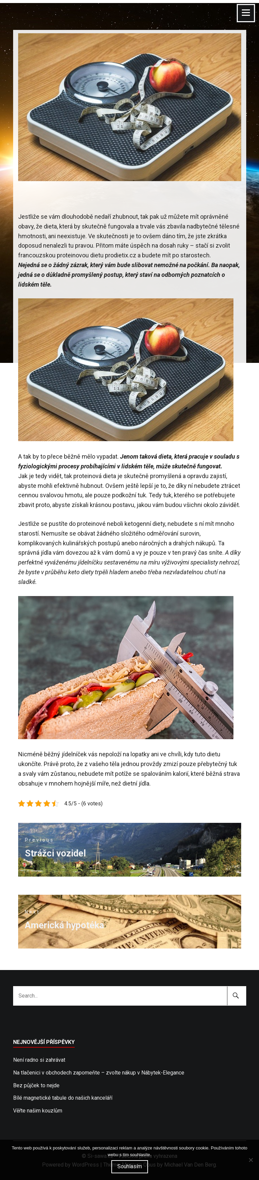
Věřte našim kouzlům (37, 1110)
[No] (250, 1159)
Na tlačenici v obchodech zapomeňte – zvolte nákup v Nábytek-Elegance (98, 1072)
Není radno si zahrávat (39, 1060)
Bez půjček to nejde (36, 1085)
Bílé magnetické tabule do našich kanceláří (62, 1098)
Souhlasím (129, 1166)
